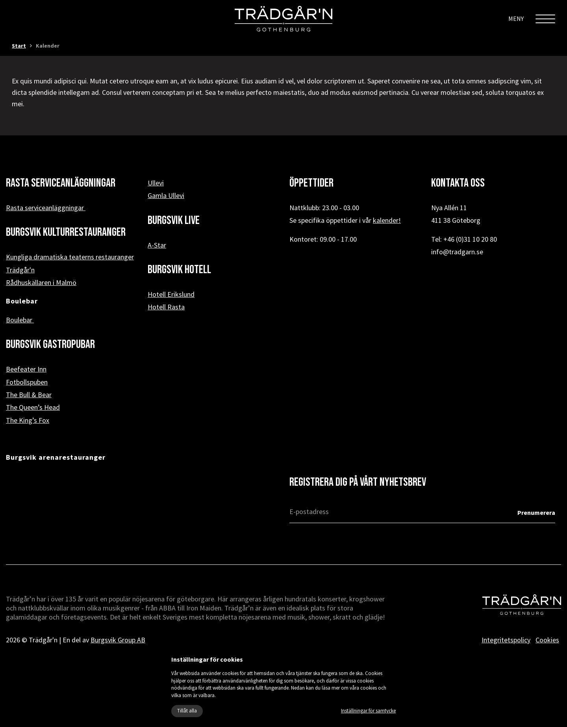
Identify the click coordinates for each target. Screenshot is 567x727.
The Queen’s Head (33, 407)
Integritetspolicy (506, 639)
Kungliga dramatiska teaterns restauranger (70, 256)
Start (19, 45)
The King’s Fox (27, 420)
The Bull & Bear (29, 394)
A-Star (157, 245)
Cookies (547, 639)
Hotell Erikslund (171, 294)
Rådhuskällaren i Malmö (41, 282)
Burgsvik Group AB (118, 639)
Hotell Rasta (166, 306)
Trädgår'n (20, 269)
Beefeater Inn (26, 369)
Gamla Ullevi (166, 195)
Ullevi (156, 182)
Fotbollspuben (27, 382)
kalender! (387, 220)
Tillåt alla (187, 710)
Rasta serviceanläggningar (45, 207)
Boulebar (20, 319)
